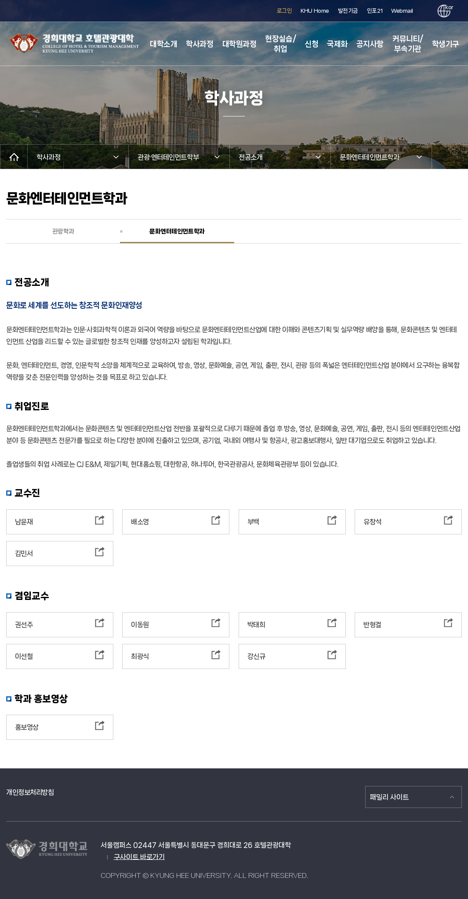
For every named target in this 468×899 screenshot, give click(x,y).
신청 (311, 44)
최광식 (140, 656)
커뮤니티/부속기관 (407, 44)
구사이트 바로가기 (139, 857)
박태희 (256, 625)
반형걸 (372, 625)
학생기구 (445, 44)
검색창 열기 (423, 11)
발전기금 (348, 11)
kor (447, 7)
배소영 (140, 522)
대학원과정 (239, 44)
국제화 (337, 44)
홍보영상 (27, 727)
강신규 (256, 656)
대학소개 (163, 44)
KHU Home (315, 11)
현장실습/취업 (280, 44)
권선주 (24, 625)
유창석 (372, 522)
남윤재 (24, 522)
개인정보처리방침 (30, 792)
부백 (253, 522)
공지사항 (370, 44)
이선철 (24, 656)
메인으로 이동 (13, 157)
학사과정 (199, 44)
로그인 (284, 11)
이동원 (140, 625)
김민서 (24, 553)
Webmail (402, 11)
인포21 (374, 11)
